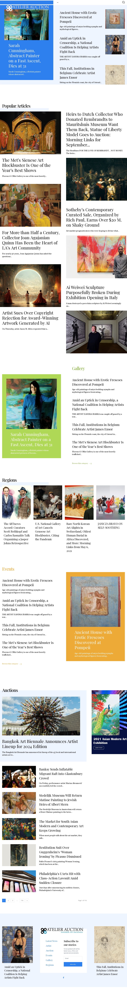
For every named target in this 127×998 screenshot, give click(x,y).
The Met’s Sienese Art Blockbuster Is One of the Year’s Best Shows (26, 167)
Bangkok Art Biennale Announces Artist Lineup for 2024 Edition (40, 754)
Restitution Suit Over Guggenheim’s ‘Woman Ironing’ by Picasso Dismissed (60, 863)
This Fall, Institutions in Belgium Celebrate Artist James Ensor (77, 72)
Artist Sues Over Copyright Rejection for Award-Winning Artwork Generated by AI (30, 320)
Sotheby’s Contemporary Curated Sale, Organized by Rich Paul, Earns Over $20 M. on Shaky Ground (94, 219)
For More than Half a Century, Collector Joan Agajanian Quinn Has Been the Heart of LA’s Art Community (31, 242)
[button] (123, 2)
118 (22, 911)
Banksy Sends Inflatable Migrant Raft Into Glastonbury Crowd (61, 784)
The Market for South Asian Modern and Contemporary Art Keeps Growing (61, 836)
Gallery (49, 970)
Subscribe (73, 975)
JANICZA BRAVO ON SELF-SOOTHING (110, 532)
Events (49, 966)
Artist (48, 956)
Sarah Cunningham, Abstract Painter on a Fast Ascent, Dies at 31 (25, 55)
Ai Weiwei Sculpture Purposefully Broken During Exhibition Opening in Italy (93, 295)
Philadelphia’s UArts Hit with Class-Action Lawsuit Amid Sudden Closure (59, 889)
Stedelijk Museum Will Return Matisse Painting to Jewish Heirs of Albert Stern (60, 810)
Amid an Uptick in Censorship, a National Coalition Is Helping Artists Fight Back (98, 409)
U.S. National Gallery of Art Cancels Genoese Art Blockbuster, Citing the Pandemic (48, 538)
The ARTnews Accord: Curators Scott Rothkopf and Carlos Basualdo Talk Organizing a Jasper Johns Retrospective (17, 540)
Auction (49, 961)
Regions (50, 975)
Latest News (51, 951)
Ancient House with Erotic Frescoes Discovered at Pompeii (78, 17)
